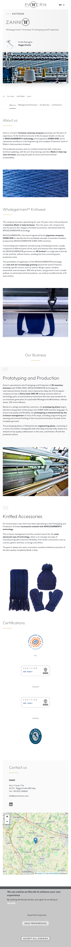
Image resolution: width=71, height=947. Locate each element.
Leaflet (38, 873)
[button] (35, 840)
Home (4, 96)
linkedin (11, 804)
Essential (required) (36, 915)
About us (12, 105)
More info (11, 903)
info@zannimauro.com (19, 796)
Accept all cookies (35, 938)
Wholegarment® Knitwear (27, 105)
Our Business (45, 105)
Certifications (57, 105)
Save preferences (35, 923)
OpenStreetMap (51, 873)
